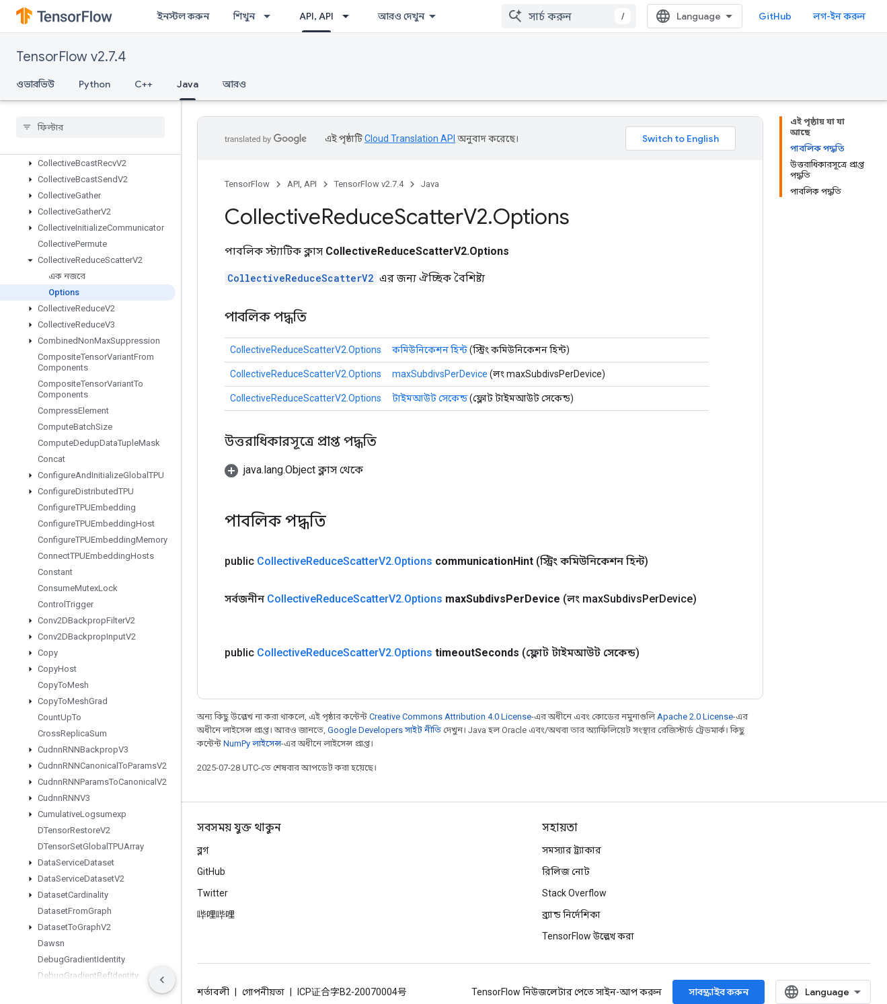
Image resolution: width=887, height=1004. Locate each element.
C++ (143, 84)
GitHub (775, 16)
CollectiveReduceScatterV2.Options (305, 349)
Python (94, 84)
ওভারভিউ (35, 84)
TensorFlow (247, 184)
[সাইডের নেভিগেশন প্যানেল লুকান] (162, 979)
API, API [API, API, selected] (316, 16)
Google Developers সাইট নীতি (384, 730)
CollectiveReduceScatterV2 (300, 278)
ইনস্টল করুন (183, 16)
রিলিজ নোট (566, 871)
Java (430, 184)
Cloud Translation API (409, 138)
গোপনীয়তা (263, 992)
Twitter (212, 893)
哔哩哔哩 (216, 914)
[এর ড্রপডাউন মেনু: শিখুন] (271, 16)
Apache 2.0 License (695, 716)
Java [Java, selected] (187, 84)
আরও (234, 84)
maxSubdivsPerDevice (440, 374)
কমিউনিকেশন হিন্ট (429, 349)
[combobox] (569, 16)
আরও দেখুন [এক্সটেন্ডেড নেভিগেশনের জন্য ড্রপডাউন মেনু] (401, 16)
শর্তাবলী (213, 992)
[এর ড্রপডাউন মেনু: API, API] (350, 16)
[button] (88, 163)
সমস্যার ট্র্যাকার (571, 850)
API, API (302, 184)
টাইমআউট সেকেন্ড (429, 398)
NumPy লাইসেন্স (252, 743)
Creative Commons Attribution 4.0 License (450, 716)
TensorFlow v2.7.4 (71, 56)
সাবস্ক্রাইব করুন (718, 992)
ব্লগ (202, 850)
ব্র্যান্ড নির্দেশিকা (571, 914)
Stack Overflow (574, 893)
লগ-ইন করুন (839, 16)
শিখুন (244, 16)
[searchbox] (90, 127)
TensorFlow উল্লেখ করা (588, 936)
